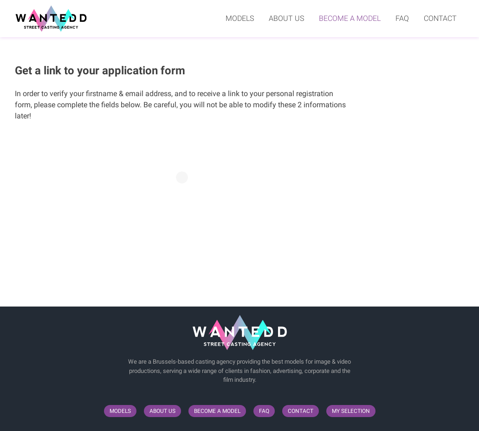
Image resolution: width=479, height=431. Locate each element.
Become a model (350, 18)
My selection (351, 411)
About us (286, 18)
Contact (440, 18)
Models (240, 18)
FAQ (402, 18)
